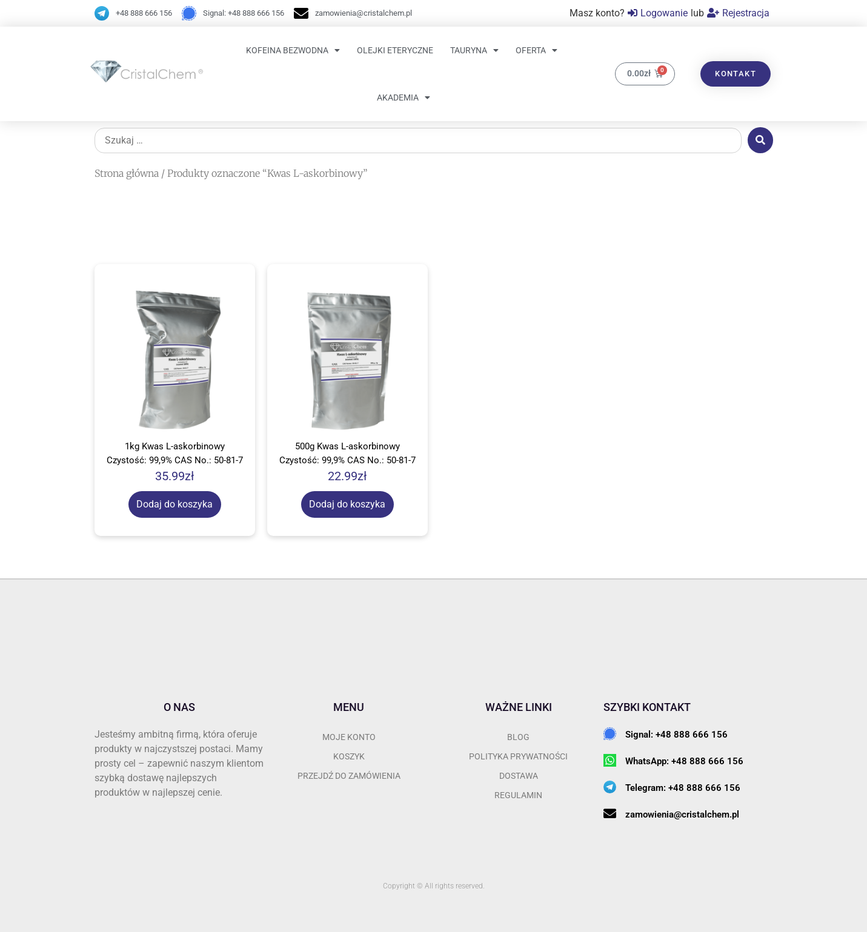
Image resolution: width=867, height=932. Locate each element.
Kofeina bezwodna (293, 50)
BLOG (518, 737)
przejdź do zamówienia (348, 776)
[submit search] (760, 140)
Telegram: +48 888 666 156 (682, 787)
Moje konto (349, 737)
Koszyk (349, 756)
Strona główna (127, 173)
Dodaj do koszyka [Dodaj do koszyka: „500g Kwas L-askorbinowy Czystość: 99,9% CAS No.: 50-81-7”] (347, 504)
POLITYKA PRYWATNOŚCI (518, 756)
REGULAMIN (518, 795)
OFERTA (536, 50)
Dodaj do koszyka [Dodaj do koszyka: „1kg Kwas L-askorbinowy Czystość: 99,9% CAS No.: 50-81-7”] (174, 504)
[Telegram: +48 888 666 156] (609, 787)
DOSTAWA (518, 776)
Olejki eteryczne (395, 50)
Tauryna (474, 50)
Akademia (403, 97)
